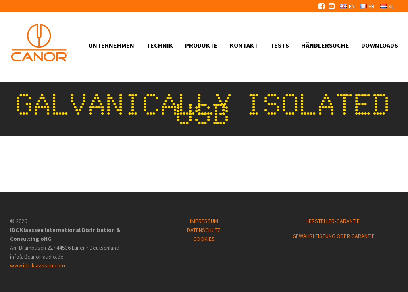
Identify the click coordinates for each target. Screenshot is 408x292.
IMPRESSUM (204, 221)
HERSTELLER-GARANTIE (333, 221)
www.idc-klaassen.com (37, 265)
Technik (159, 45)
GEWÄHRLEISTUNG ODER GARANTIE (333, 236)
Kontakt (244, 45)
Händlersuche (325, 45)
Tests (279, 45)
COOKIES (204, 238)
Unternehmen (111, 45)
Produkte (201, 45)
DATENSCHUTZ (204, 230)
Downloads (379, 45)
